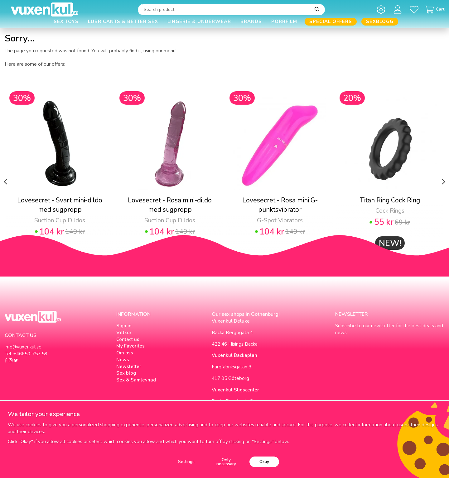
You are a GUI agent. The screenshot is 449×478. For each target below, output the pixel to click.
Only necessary (226, 462)
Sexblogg (379, 21)
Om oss (124, 353)
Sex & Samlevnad (136, 380)
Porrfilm (284, 21)
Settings (186, 462)
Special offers (330, 21)
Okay (264, 462)
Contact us (127, 339)
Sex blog (126, 373)
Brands (251, 21)
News (122, 360)
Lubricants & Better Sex (123, 21)
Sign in (124, 326)
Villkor (124, 332)
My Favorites (130, 346)
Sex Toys (66, 21)
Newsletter (128, 366)
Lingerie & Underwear (199, 21)
